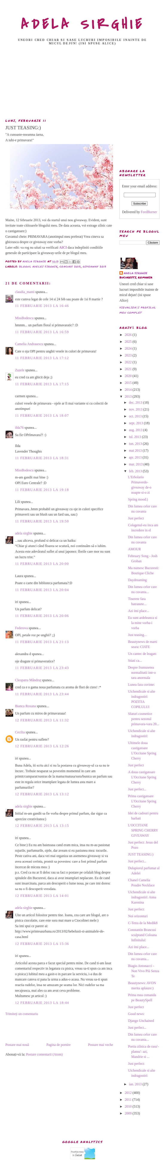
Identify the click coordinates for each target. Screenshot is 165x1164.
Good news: (136, 1014)
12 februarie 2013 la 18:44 (42, 1003)
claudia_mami (25, 292)
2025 (129, 341)
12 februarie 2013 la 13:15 (42, 825)
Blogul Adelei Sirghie (38, 266)
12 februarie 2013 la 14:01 (42, 896)
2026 (129, 335)
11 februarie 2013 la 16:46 (42, 306)
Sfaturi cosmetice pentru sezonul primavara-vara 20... (143, 719)
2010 (129, 1106)
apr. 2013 (136, 457)
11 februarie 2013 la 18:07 (42, 415)
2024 (129, 348)
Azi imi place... (138, 611)
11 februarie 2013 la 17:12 (42, 358)
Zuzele (19, 370)
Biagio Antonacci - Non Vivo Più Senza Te (143, 971)
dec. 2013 (136, 402)
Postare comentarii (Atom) (44, 1054)
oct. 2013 (136, 416)
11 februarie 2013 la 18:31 (42, 458)
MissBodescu (24, 318)
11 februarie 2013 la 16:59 (42, 332)
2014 (129, 389)
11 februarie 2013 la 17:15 (42, 384)
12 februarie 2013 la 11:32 (42, 720)
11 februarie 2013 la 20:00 (42, 563)
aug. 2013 (136, 430)
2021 (129, 369)
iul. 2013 (135, 437)
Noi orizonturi (138, 916)
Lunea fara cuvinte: (141, 684)
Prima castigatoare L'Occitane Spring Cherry (142, 801)
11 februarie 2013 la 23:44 (42, 694)
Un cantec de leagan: (142, 654)
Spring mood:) (138, 499)
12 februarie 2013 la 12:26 (42, 746)
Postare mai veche (100, 1045)
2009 (129, 1113)
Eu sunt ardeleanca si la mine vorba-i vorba (142, 623)
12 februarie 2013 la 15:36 (42, 944)
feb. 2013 (136, 471)
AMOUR (134, 549)
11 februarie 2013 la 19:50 (42, 521)
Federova (21, 628)
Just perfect (136, 518)
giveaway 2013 (95, 266)
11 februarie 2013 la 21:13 (42, 642)
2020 (129, 376)
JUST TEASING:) (140, 854)
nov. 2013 (136, 409)
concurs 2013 (70, 266)
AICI (63, 247)
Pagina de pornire (58, 1045)
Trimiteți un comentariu (21, 1014)
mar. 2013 (136, 464)
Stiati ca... (135, 660)
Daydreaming (137, 580)
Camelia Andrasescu (29, 344)
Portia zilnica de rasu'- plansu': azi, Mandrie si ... (143, 1052)
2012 (129, 1093)
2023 (129, 355)
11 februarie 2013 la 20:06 (42, 616)
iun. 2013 (136, 443)
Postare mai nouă (17, 1045)
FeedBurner (149, 212)
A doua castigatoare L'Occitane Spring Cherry (142, 777)
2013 (129, 396)
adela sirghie (23, 533)
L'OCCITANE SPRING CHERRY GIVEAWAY (143, 830)
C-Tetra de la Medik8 (142, 923)
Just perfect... (137, 789)
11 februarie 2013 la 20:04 (42, 590)
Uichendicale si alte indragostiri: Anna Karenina (142, 897)
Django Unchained (141, 1021)
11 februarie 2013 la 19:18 (42, 490)
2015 (129, 383)
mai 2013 (136, 450)
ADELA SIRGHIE (82, 24)
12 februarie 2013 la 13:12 (42, 794)
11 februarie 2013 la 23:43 (42, 668)
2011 (128, 1099)
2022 (129, 362)
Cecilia (20, 732)
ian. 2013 (136, 1084)
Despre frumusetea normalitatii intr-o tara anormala (142, 673)
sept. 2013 (136, 423)
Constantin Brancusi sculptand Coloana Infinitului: (142, 935)
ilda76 (19, 427)
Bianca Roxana (25, 706)
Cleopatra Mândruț (28, 680)
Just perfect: (136, 909)
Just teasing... (137, 635)
